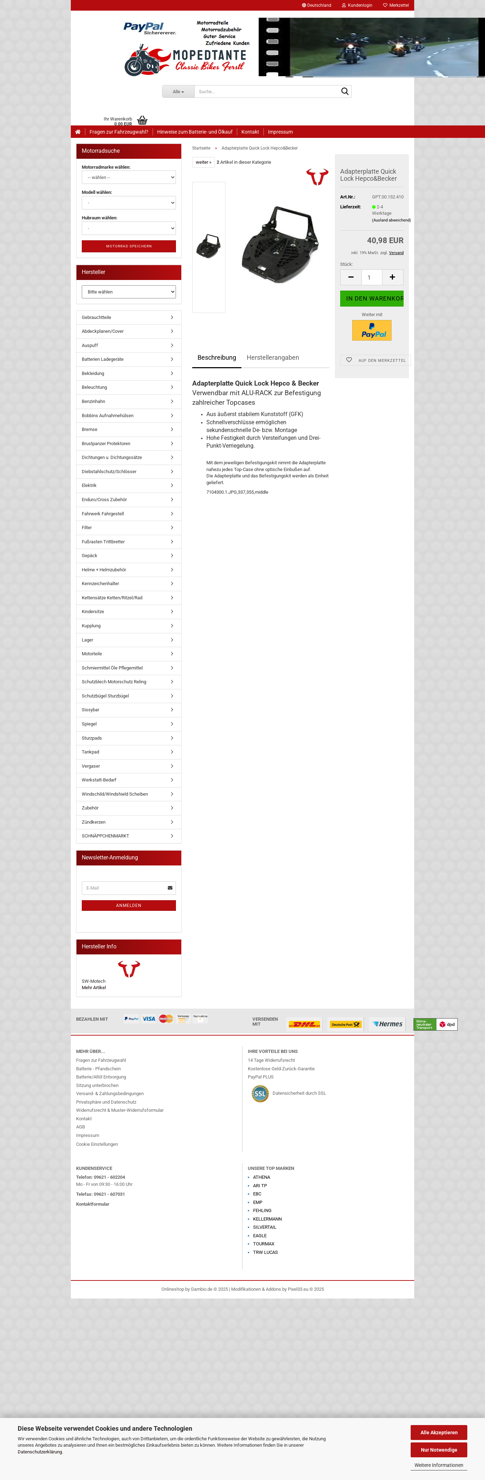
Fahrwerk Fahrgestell (103, 513)
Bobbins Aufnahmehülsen (107, 415)
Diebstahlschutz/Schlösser (109, 471)
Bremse (89, 429)
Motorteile (92, 653)
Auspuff (90, 345)
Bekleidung (93, 373)
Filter (87, 527)
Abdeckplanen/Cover (103, 331)
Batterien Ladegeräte (103, 359)
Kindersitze (93, 611)
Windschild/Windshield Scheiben (115, 794)
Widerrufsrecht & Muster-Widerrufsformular (120, 1110)
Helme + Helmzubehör (104, 569)
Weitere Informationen (439, 1465)
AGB (80, 1126)
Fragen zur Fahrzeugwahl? (119, 132)
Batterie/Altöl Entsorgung (101, 1077)
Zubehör (90, 808)
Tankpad (90, 752)
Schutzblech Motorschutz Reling (114, 681)
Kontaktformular (92, 1204)
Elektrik (89, 485)
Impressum (280, 132)
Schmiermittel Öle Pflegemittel (112, 668)
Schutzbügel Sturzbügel (105, 696)
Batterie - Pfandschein (98, 1068)
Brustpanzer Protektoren (106, 443)
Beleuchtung (94, 387)
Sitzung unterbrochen (97, 1085)
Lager (87, 640)
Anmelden (129, 905)
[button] (317, 5)
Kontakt (250, 132)
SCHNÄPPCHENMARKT (105, 836)
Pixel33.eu (298, 1289)
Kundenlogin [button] (357, 5)
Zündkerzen (93, 822)
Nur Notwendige (439, 1450)
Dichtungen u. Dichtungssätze (112, 457)
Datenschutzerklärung (40, 1451)
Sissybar (90, 709)
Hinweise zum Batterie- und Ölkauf (195, 132)
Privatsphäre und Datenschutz (106, 1102)
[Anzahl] (371, 277)
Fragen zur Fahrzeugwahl (101, 1060)
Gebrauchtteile (96, 317)
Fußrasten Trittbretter (103, 541)
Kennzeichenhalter (100, 583)
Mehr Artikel (94, 987)
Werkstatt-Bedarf (99, 780)
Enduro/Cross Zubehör (104, 499)
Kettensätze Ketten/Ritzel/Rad (112, 597)
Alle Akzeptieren (439, 1432)
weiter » (203, 162)
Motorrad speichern (129, 246)
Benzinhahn (93, 401)
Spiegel (89, 724)
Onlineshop (172, 1289)
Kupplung (91, 625)
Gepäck (89, 555)
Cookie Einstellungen (97, 1144)
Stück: (346, 264)
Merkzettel (396, 5)
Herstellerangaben (273, 357)
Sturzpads (92, 738)
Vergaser (91, 766)
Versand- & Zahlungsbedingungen (110, 1093)
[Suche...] (178, 91)
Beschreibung (217, 357)
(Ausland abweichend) (391, 220)
